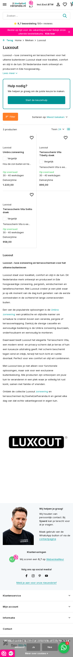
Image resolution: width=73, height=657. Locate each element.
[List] (68, 129)
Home (19, 40)
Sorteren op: (39, 117)
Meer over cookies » (36, 653)
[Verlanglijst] (65, 4)
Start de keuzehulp (36, 100)
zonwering (42, 391)
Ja (33, 647)
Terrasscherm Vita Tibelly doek (50, 154)
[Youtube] (46, 576)
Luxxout (7, 147)
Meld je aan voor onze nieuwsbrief (36, 582)
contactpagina (47, 538)
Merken (30, 40)
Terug (8, 40)
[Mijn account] (58, 5)
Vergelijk (10, 158)
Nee (50, 647)
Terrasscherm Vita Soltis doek (17, 211)
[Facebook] (26, 576)
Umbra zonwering (13, 152)
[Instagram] (33, 576)
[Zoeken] (36, 15)
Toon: (54, 129)
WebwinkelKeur (55, 559)
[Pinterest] (39, 576)
